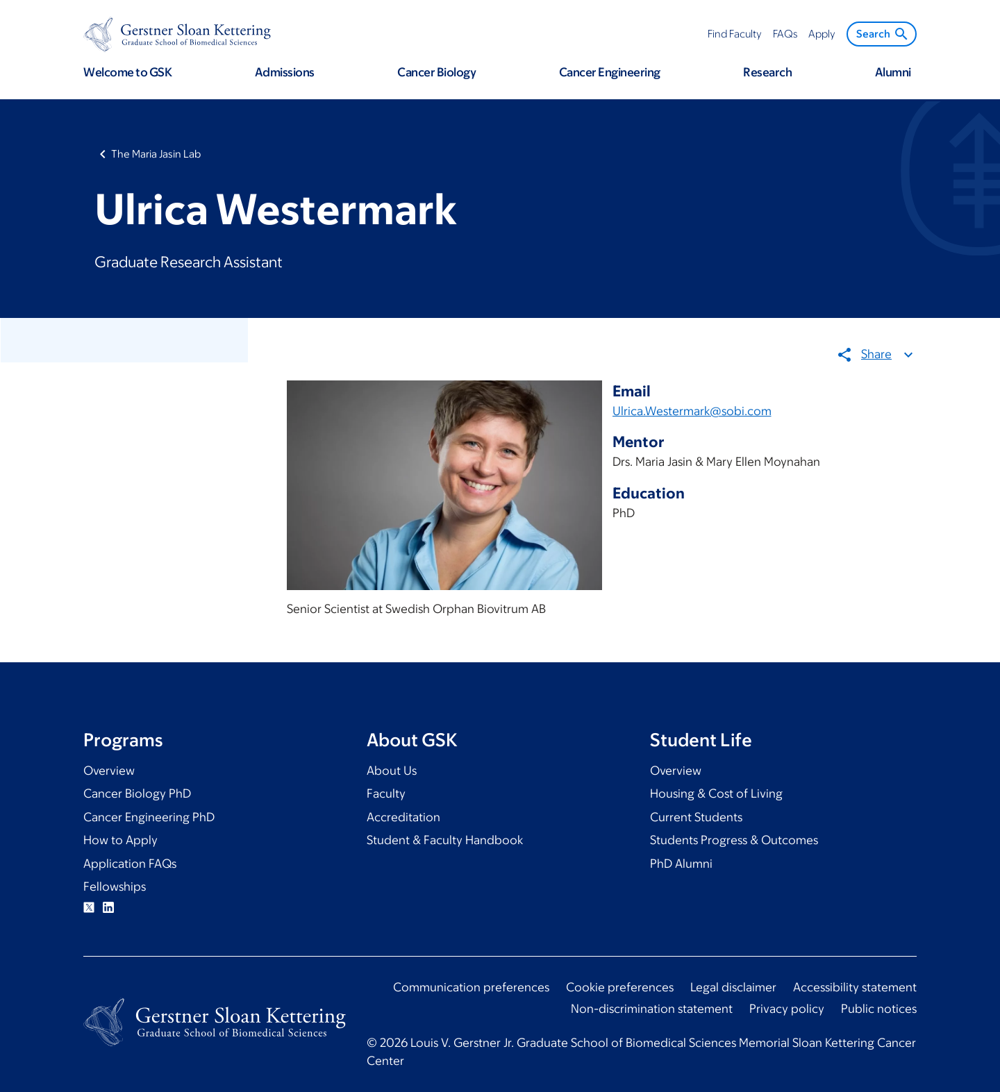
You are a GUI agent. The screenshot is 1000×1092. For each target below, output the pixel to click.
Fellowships (114, 886)
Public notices (879, 1009)
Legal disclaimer (733, 987)
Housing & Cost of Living (716, 793)
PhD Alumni (681, 864)
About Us (392, 771)
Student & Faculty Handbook (445, 840)
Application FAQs (129, 864)
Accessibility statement (855, 987)
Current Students (696, 817)
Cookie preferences (620, 987)
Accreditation (403, 817)
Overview (109, 771)
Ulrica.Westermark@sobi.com (692, 410)
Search (883, 34)
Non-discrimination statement (652, 1009)
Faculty (386, 793)
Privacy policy (786, 1009)
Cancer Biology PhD (137, 793)
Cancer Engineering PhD (149, 817)
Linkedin (108, 907)
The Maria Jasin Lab (156, 154)
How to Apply (120, 840)
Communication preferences (471, 987)
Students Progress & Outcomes (734, 840)
